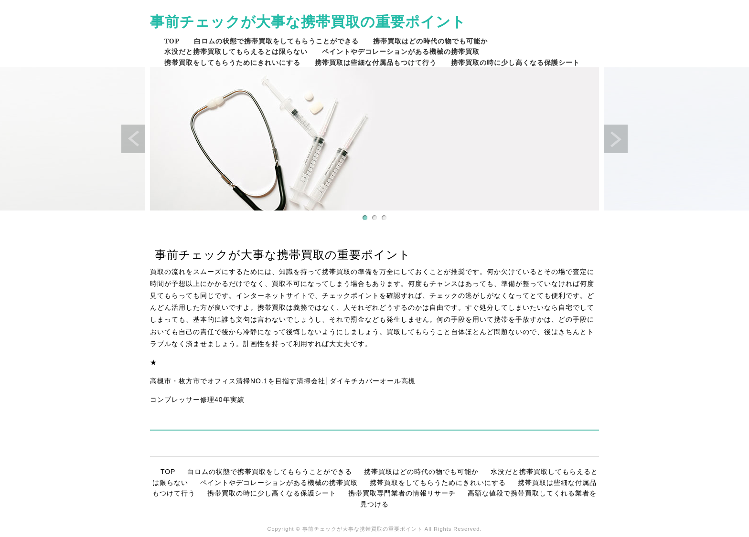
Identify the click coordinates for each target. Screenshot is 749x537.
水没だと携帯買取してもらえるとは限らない (236, 51)
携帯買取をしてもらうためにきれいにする (232, 62)
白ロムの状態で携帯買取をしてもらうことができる (276, 40)
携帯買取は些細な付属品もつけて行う (376, 62)
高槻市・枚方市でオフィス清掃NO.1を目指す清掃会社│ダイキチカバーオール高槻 (283, 381)
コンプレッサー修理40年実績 (197, 399)
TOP (172, 40)
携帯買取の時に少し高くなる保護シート (515, 62)
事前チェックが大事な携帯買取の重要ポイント (308, 21)
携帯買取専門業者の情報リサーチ (402, 493)
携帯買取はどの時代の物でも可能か (430, 40)
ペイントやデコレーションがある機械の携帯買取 (401, 51)
